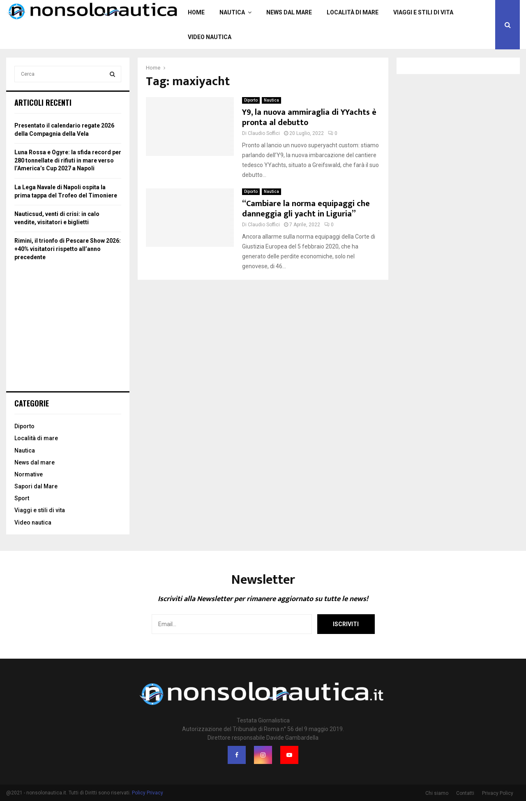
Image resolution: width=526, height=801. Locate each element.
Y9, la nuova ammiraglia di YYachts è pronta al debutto (309, 117)
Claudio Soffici (264, 133)
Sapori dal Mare (36, 486)
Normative (28, 474)
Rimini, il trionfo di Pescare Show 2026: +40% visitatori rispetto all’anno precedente (67, 248)
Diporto (251, 100)
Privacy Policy (497, 793)
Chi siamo (436, 793)
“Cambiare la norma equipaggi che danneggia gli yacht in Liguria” (306, 209)
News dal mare (289, 12)
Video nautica (209, 37)
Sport (21, 498)
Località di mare (352, 12)
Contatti (465, 793)
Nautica (232, 12)
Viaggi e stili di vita (423, 12)
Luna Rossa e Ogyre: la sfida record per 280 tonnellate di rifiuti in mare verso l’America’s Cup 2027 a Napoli (67, 160)
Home (196, 12)
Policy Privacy (147, 793)
